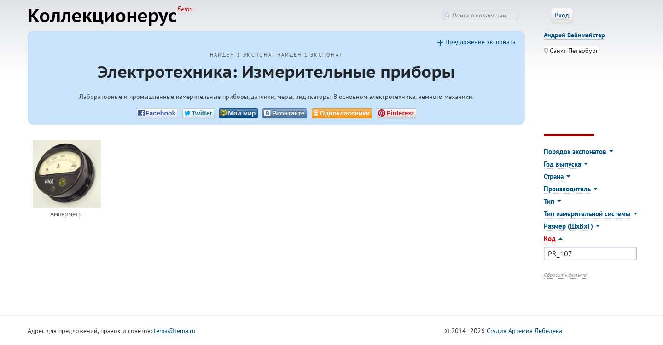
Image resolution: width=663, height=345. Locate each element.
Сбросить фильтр (565, 274)
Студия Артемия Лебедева (524, 331)
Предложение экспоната (480, 42)
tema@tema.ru (175, 331)
